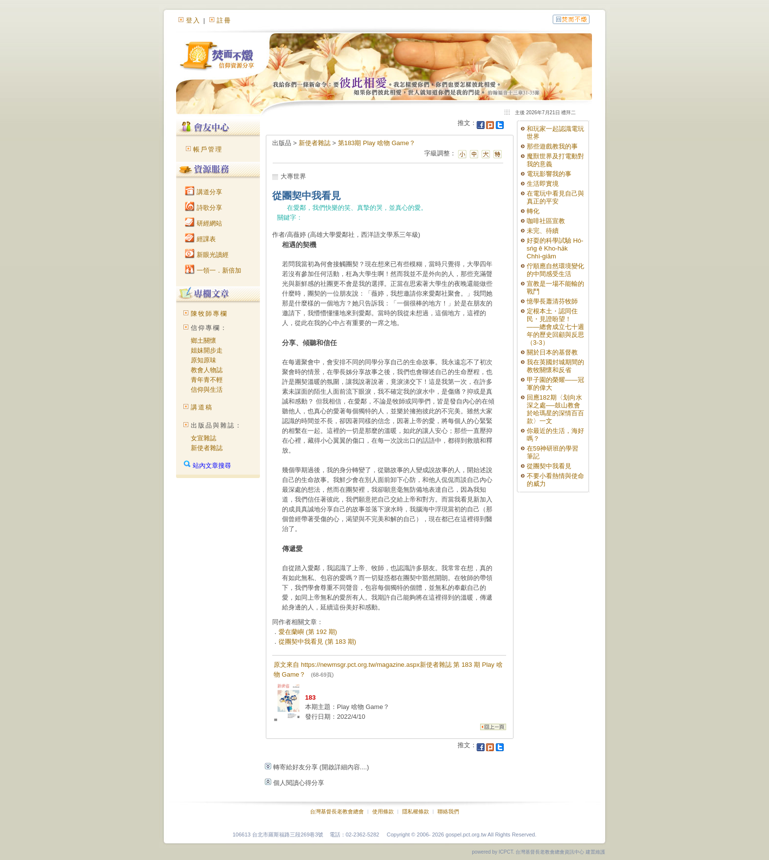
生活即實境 (543, 183)
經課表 (200, 239)
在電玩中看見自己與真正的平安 (555, 197)
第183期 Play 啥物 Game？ (376, 143)
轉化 (533, 211)
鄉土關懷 (203, 340)
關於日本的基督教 (552, 352)
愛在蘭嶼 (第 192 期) (308, 631)
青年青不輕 (207, 379)
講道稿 (202, 407)
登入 (193, 20)
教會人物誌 (207, 370)
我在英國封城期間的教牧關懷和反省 (555, 366)
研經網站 (203, 223)
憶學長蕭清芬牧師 (552, 301)
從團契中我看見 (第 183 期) (317, 641)
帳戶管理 (208, 149)
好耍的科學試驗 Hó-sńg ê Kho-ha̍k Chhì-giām (555, 248)
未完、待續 (543, 230)
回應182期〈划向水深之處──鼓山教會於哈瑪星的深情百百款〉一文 (555, 409)
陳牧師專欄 (209, 313)
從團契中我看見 (549, 466)
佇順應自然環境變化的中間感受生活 (555, 270)
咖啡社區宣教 (546, 221)
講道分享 (203, 192)
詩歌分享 (203, 207)
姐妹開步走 (207, 350)
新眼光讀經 (207, 254)
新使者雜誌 (207, 448)
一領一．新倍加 (213, 270)
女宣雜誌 (203, 438)
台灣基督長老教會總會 (337, 811)
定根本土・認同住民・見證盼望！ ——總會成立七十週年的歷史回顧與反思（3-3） (555, 326)
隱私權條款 (415, 811)
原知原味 (203, 360)
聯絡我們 (448, 811)
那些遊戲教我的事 (552, 146)
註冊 (224, 20)
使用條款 (383, 811)
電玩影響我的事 (549, 173)
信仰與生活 (207, 389)
